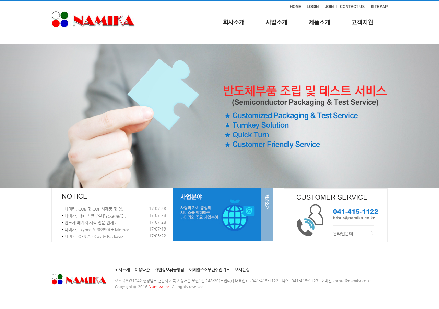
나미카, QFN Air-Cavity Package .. (95, 236)
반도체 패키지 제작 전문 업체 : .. (92, 222)
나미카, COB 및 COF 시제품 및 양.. (94, 209)
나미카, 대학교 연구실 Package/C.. (95, 215)
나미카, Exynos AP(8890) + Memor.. (98, 229)
